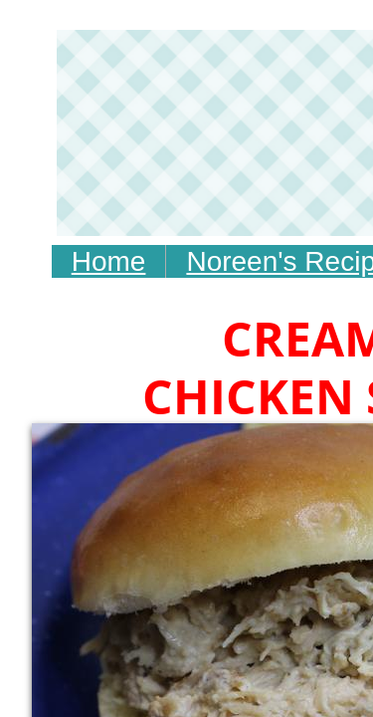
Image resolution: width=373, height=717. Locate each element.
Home (109, 261)
